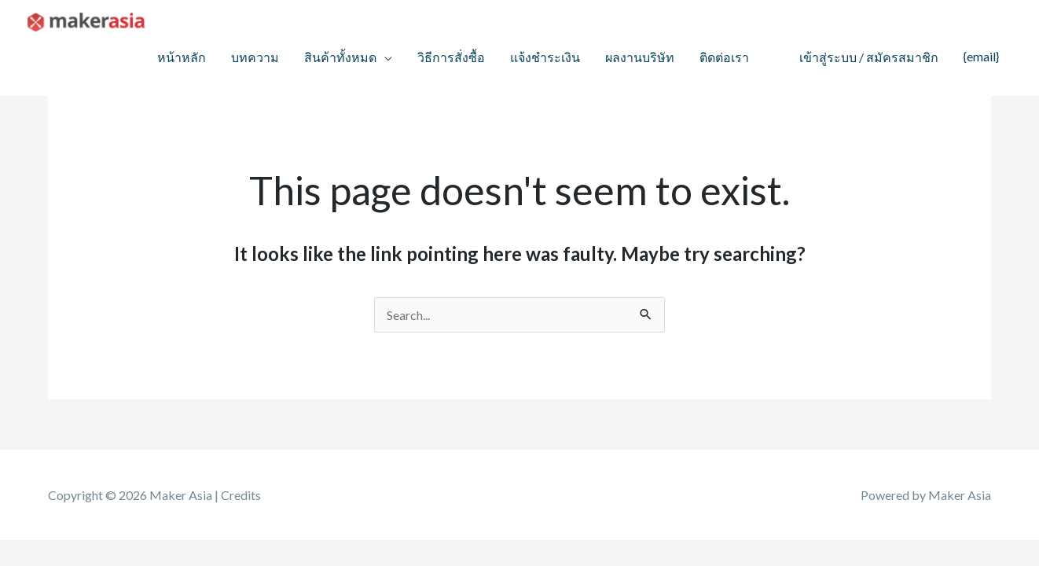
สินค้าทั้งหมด (340, 57)
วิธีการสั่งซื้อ (451, 57)
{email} (981, 56)
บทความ (255, 57)
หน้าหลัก (181, 57)
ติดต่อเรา (724, 57)
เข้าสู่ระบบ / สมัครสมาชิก (868, 57)
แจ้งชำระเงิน (545, 57)
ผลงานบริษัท (639, 57)
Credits (241, 494)
